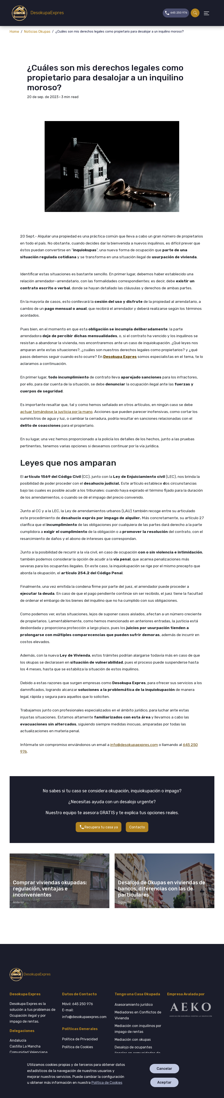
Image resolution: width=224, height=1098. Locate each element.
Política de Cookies (106, 1083)
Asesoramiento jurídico (134, 1005)
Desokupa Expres (120, 356)
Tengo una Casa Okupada (137, 994)
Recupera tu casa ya (98, 827)
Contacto (137, 827)
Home (14, 31)
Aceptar (164, 1082)
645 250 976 (175, 12)
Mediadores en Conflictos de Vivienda (138, 1015)
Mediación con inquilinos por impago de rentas (138, 1029)
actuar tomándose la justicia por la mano (56, 411)
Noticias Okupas (37, 31)
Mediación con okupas (133, 1039)
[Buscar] (195, 13)
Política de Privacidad (80, 1039)
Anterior (18, 902)
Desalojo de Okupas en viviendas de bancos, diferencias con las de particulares (161, 888)
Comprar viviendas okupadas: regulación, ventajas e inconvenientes (50, 888)
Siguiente (124, 902)
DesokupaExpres (35, 13)
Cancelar (164, 1069)
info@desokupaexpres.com (134, 744)
